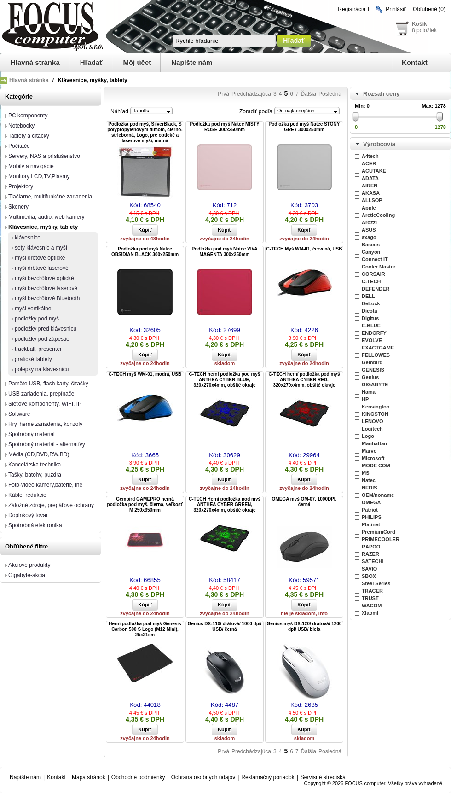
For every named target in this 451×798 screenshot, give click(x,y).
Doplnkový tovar (28, 515)
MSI (366, 473)
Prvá (223, 94)
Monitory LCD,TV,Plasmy (39, 176)
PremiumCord (378, 532)
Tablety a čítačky (28, 136)
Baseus (371, 244)
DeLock (371, 303)
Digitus (370, 318)
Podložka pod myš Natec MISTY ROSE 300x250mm (224, 127)
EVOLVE (372, 340)
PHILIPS (372, 517)
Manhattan (374, 443)
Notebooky (21, 125)
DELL (368, 296)
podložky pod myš (37, 318)
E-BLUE (371, 325)
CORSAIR (373, 274)
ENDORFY (374, 333)
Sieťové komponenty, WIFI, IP (44, 404)
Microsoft (373, 458)
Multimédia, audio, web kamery (46, 217)
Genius (370, 377)
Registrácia (351, 9)
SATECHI (372, 561)
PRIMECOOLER (380, 539)
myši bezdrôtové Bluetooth (47, 298)
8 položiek (424, 30)
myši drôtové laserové (42, 268)
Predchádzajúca (251, 94)
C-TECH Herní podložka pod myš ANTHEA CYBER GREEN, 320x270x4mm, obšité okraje (224, 504)
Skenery (18, 207)
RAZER (370, 554)
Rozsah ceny (381, 94)
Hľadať (91, 62)
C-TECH (371, 281)
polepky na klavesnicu (42, 369)
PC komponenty (27, 115)
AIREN (369, 185)
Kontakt (415, 62)
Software (19, 414)
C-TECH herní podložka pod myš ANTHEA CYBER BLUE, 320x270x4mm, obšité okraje (224, 380)
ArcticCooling (378, 215)
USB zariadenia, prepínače (41, 393)
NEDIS (369, 487)
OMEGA (371, 502)
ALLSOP (372, 200)
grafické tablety (33, 359)
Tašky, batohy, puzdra (34, 475)
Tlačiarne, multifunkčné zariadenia (50, 196)
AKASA (371, 193)
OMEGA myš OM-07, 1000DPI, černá (304, 501)
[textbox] (224, 41)
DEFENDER (376, 288)
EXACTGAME (378, 347)
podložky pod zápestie (42, 339)
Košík (419, 24)
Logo (368, 436)
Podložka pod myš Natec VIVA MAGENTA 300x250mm (224, 251)
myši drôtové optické (40, 258)
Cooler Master (378, 266)
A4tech (370, 156)
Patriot (370, 510)
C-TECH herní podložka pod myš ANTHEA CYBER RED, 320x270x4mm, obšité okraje (304, 380)
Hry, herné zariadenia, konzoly (45, 424)
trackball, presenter (38, 349)
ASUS (369, 230)
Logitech (372, 428)
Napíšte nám (191, 62)
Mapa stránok (88, 777)
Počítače (19, 146)
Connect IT (375, 259)
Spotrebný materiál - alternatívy (46, 444)
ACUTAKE (374, 171)
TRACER (372, 591)
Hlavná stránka (35, 62)
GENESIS (373, 370)
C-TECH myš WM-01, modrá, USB (145, 374)
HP (365, 399)
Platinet (371, 524)
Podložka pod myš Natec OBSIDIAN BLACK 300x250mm (145, 251)
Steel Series (376, 583)
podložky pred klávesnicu (45, 329)
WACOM (372, 605)
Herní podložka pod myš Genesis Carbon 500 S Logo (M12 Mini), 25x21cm (145, 629)
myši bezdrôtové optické (44, 278)
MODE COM (376, 465)
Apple (369, 207)
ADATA (370, 178)
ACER (369, 163)
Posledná (329, 94)
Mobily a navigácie (31, 166)
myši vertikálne (33, 308)
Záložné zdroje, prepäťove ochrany (51, 505)
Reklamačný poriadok (267, 777)
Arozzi (369, 222)
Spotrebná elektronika (35, 525)
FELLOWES (376, 355)
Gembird (372, 362)
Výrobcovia (379, 144)
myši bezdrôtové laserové (46, 288)
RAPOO (371, 546)
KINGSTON (375, 414)
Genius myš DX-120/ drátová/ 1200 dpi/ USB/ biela (304, 626)
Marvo (369, 451)
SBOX (369, 576)
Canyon (371, 252)
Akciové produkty (29, 565)
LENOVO (372, 421)
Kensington (376, 406)
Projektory (20, 186)
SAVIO (369, 568)
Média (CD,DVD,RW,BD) (38, 454)
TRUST (370, 598)
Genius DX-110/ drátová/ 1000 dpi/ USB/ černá (225, 626)
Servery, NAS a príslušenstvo (44, 156)
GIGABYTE (375, 384)
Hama (369, 392)
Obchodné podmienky (138, 777)
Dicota (369, 311)
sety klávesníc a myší (41, 248)
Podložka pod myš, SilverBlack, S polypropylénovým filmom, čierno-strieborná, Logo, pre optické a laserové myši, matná (144, 132)
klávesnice (27, 237)
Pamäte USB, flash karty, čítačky (48, 383)
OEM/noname (378, 495)
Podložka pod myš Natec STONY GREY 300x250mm (304, 127)
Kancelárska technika (34, 464)
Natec (369, 480)
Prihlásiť (396, 9)
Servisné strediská (323, 777)
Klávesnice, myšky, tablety (43, 227)
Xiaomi (370, 613)
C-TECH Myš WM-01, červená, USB (304, 248)
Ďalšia (308, 94)
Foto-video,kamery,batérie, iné (45, 485)
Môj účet (137, 62)
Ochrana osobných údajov (203, 777)
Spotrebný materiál (31, 434)
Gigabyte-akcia (26, 575)
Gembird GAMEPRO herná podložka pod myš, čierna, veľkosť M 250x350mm (145, 504)
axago (369, 237)
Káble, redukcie (27, 495)
